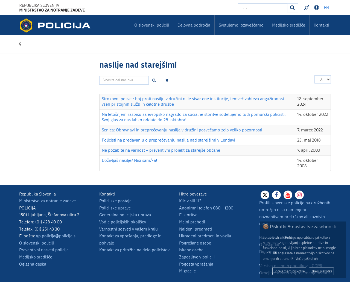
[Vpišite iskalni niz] (262, 7)
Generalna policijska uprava (125, 214)
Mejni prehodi (192, 222)
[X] (265, 195)
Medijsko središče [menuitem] (288, 25)
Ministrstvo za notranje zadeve (47, 200)
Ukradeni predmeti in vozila (205, 235)
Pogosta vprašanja (196, 264)
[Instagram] (299, 195)
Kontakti (321, 25)
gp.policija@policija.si (56, 235)
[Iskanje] (292, 7)
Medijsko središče (35, 257)
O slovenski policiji (36, 243)
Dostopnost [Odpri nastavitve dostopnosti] (317, 7)
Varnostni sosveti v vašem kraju (128, 229)
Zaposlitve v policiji (197, 257)
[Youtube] (288, 195)
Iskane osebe (191, 249)
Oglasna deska (32, 264)
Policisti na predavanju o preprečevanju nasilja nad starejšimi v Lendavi (168, 140)
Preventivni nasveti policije (44, 249)
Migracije (187, 271)
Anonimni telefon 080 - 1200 (206, 208)
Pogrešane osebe (195, 243)
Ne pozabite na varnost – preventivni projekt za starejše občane (161, 150)
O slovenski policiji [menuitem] (151, 25)
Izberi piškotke (321, 271)
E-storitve (188, 214)
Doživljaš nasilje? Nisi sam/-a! (129, 160)
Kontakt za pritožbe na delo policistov (134, 249)
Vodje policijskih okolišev (122, 222)
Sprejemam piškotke (289, 271)
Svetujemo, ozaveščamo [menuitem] (241, 25)
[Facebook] (276, 195)
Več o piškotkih (307, 259)
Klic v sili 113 (190, 200)
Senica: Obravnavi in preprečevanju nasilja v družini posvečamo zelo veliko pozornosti (182, 130)
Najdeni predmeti (195, 229)
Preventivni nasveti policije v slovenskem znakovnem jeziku (307, 7)
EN (326, 7)
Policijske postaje (115, 200)
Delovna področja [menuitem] (193, 25)
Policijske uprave (115, 208)
